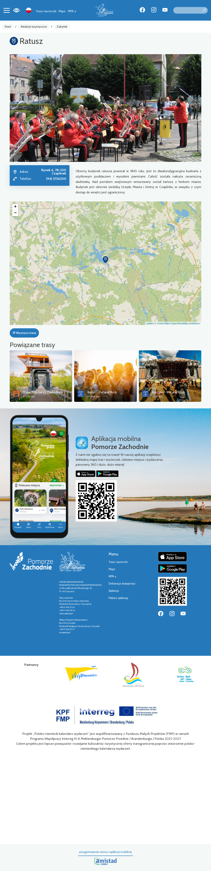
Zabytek (62, 26)
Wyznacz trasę (24, 333)
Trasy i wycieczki (46, 11)
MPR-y (72, 11)
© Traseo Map (162, 323)
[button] (105, 259)
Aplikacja (114, 590)
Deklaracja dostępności (122, 583)
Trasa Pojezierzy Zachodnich (43, 392)
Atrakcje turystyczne (34, 26)
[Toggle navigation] (6, 10)
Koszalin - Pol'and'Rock (168, 392)
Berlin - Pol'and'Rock (102, 392)
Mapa (62, 11)
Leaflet (149, 323)
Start (8, 26)
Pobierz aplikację (118, 598)
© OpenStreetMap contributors (185, 323)
